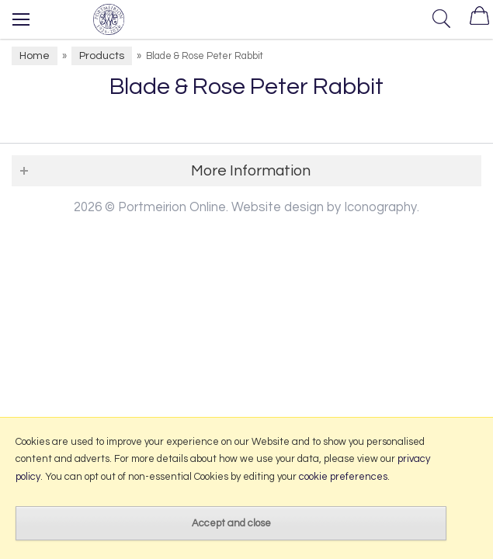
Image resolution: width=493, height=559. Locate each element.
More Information (251, 171)
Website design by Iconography (324, 207)
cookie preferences (343, 476)
